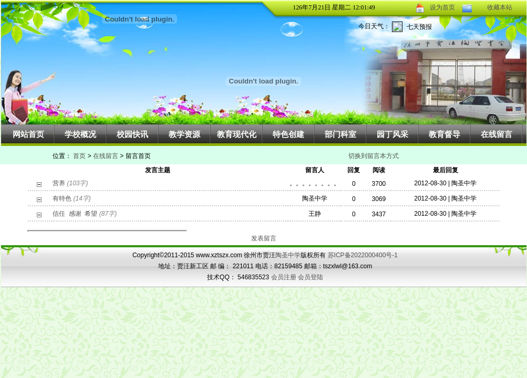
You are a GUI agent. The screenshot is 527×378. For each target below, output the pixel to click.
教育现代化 (236, 134)
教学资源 (184, 134)
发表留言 (263, 238)
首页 (79, 156)
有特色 (62, 198)
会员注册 (283, 277)
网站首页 (28, 134)
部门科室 (340, 134)
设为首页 (442, 7)
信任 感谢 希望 (75, 213)
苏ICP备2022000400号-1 (363, 255)
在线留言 (496, 134)
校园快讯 (132, 134)
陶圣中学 (288, 255)
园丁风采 (392, 134)
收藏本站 (499, 7)
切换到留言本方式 (373, 156)
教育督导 (444, 134)
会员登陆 (310, 277)
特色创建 (288, 134)
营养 (59, 183)
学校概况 (80, 134)
